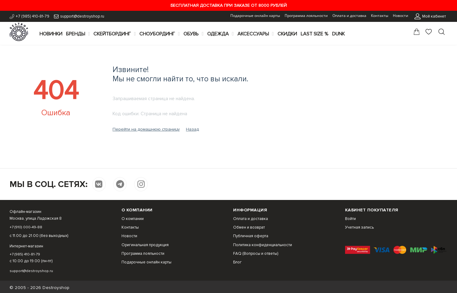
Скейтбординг (112, 34)
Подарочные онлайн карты (255, 15)
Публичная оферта (250, 236)
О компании (132, 218)
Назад (192, 129)
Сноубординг (157, 34)
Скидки (287, 34)
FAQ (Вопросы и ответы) (255, 253)
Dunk (338, 34)
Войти (350, 218)
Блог (237, 262)
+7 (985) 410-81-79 (32, 16)
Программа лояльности (306, 15)
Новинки (50, 34)
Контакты (379, 15)
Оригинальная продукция (145, 244)
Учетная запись (359, 227)
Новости (400, 15)
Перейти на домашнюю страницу (146, 129)
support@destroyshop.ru (82, 16)
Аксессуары (253, 34)
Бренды (75, 34)
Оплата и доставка (349, 15)
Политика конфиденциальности (262, 244)
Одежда (218, 34)
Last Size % (314, 34)
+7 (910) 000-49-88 (27, 227)
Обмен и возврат (249, 227)
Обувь (191, 34)
